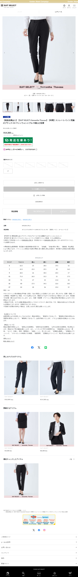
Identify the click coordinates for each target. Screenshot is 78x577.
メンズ (19, 12)
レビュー (63, 211)
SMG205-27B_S (27, 219)
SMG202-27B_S (16, 219)
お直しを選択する (39, 182)
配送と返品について (8, 341)
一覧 (70, 459)
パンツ (24, 510)
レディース (58, 12)
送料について (7, 338)
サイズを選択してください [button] (39, 189)
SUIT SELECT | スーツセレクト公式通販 (12, 510)
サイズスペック (39, 211)
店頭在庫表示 (39, 201)
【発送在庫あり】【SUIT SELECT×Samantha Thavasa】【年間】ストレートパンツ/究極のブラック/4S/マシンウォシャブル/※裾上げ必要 (36, 511)
